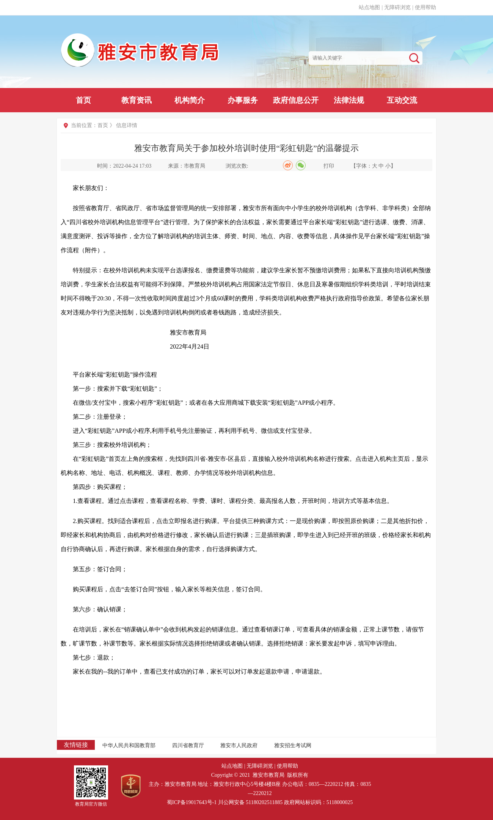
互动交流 (402, 100)
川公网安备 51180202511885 (250, 802)
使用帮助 (425, 7)
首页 (83, 100)
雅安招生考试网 (292, 745)
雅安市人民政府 (238, 745)
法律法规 (349, 100)
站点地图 (369, 7)
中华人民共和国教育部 (128, 745)
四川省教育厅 (188, 745)
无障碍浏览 (397, 7)
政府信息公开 (296, 100)
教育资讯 (136, 100)
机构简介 (189, 100)
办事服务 (243, 100)
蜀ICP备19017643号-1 (192, 802)
